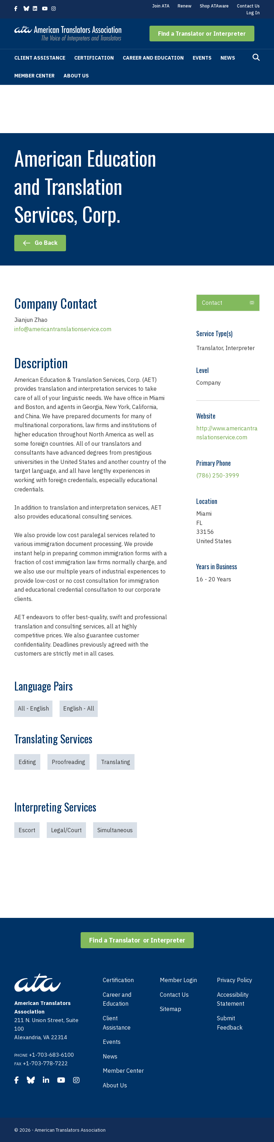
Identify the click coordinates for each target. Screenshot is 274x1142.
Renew (185, 6)
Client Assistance (39, 58)
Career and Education (153, 58)
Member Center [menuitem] (123, 1070)
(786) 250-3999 (217, 475)
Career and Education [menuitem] (117, 999)
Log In (253, 12)
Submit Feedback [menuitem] (230, 1023)
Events (202, 58)
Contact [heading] (212, 302)
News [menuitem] (110, 1056)
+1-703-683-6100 (51, 1054)
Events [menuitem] (112, 1041)
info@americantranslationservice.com (62, 329)
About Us (76, 75)
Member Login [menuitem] (178, 980)
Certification (94, 58)
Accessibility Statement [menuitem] (233, 999)
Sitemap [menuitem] (170, 1008)
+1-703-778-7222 (45, 1063)
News (227, 58)
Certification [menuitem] (118, 980)
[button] (201, 33)
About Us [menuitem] (115, 1085)
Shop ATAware (214, 6)
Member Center (34, 75)
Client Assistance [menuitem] (117, 1023)
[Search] (256, 57)
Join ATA (160, 6)
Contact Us (248, 6)
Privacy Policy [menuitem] (234, 980)
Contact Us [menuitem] (174, 994)
